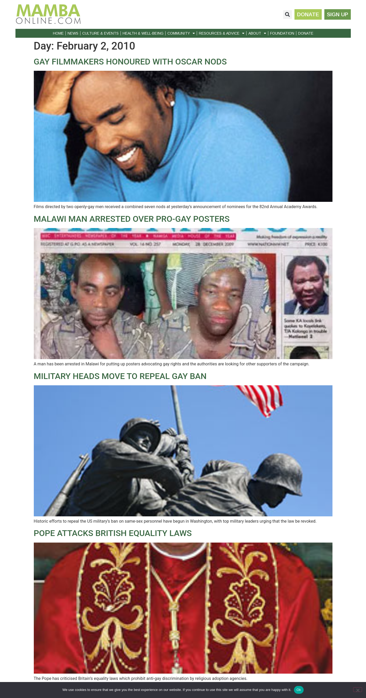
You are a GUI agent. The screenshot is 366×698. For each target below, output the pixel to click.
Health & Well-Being (143, 33)
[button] (287, 14)
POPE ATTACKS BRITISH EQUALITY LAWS (113, 533)
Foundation (282, 33)
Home (58, 33)
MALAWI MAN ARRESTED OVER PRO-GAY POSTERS (132, 219)
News (73, 33)
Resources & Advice (221, 33)
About (257, 33)
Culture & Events (100, 33)
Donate (305, 33)
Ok (299, 690)
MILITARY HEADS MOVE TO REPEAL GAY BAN (120, 376)
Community (181, 33)
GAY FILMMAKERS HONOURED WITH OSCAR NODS (130, 62)
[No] (357, 689)
